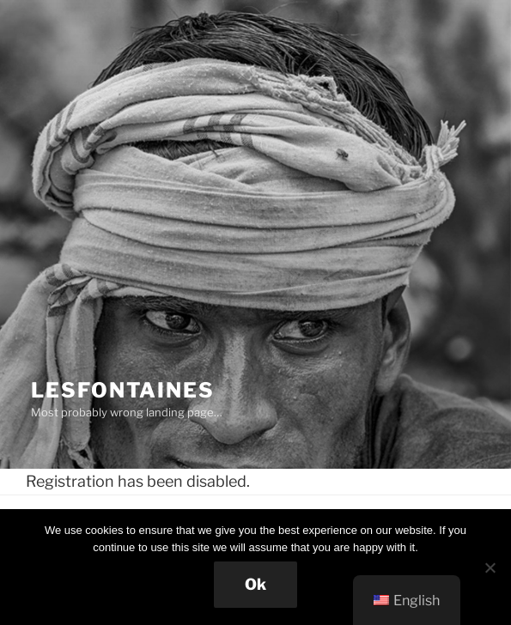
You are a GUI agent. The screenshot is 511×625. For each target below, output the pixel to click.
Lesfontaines (123, 390)
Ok (255, 584)
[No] (489, 567)
